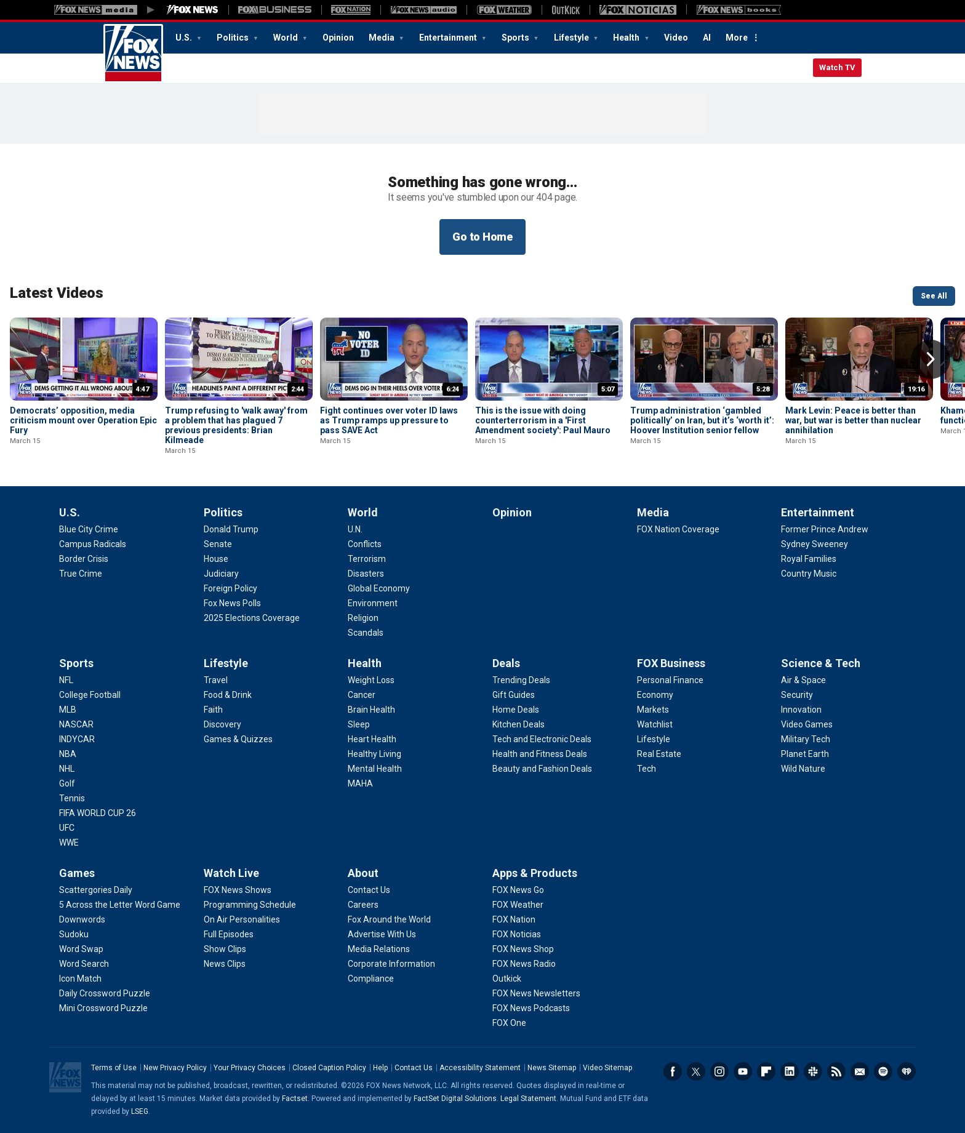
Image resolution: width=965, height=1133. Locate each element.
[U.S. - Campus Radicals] (92, 544)
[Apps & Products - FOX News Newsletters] (536, 993)
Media (382, 37)
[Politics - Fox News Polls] (232, 603)
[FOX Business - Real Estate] (659, 754)
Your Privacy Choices (250, 1067)
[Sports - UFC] (66, 828)
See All (934, 296)
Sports (516, 37)
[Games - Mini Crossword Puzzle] (103, 1008)
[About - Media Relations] (379, 949)
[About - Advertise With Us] (382, 934)
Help (380, 1067)
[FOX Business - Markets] (653, 710)
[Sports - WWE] (69, 842)
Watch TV (837, 67)
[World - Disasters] (366, 574)
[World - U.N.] (355, 529)
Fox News (133, 53)
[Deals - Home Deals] (515, 710)
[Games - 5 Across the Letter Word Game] (119, 905)
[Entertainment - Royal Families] (808, 559)
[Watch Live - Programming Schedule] (250, 905)
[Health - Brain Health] (371, 710)
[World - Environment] (373, 603)
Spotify (883, 1071)
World (286, 37)
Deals (506, 663)
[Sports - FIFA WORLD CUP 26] (97, 813)
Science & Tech (820, 663)
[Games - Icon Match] (80, 978)
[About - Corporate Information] (391, 964)
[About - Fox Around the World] (389, 919)
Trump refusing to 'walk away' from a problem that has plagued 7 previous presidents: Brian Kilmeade (236, 425)
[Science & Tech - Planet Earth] (805, 754)
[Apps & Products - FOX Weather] (517, 905)
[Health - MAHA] (360, 783)
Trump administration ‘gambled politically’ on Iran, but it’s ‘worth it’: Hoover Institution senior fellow (702, 420)
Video (676, 37)
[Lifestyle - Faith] (213, 710)
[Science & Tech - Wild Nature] (803, 769)
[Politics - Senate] (218, 544)
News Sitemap (551, 1067)
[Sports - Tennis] (72, 798)
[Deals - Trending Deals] (521, 680)
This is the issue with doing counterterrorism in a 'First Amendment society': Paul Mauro (543, 420)
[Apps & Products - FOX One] (509, 1023)
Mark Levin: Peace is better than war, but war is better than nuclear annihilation (853, 420)
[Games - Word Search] (84, 964)
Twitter (696, 1071)
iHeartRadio (906, 1071)
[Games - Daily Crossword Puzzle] (104, 993)
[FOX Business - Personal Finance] (670, 680)
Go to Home (482, 236)
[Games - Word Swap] (81, 949)
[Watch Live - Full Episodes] (229, 934)
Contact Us (413, 1067)
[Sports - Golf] (67, 783)
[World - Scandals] (365, 633)
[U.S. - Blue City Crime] (88, 529)
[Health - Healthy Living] (374, 754)
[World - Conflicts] (365, 544)
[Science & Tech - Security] (797, 695)
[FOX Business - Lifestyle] (653, 739)
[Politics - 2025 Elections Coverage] (252, 618)
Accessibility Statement (480, 1067)
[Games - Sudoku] (74, 934)
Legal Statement (528, 1098)
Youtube (743, 1071)
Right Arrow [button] (930, 359)
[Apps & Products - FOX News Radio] (524, 964)
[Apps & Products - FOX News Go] (518, 890)
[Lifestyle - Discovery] (222, 724)
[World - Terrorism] (367, 559)
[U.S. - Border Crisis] (83, 559)
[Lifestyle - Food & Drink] (228, 695)
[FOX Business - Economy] (655, 695)
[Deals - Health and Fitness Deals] (539, 754)
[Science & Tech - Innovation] (801, 710)
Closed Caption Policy (329, 1067)
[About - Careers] (363, 905)
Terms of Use (114, 1067)
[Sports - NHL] (66, 769)
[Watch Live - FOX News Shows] (237, 890)
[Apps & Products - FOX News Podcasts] (531, 1008)
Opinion (338, 37)
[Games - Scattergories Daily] (95, 890)
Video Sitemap (607, 1067)
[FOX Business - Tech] (646, 769)
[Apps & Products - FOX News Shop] (523, 949)
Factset (295, 1098)
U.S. (184, 37)
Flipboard (766, 1071)
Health (627, 37)
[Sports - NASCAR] (76, 724)
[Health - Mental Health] (375, 769)
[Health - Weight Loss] (371, 680)
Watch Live (231, 873)
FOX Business (671, 663)
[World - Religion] (363, 618)
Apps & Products (534, 873)
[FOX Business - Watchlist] (655, 724)
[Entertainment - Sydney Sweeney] (814, 544)
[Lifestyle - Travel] (216, 680)
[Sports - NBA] (67, 754)
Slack (813, 1071)
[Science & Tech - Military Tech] (805, 739)
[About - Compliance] (371, 978)
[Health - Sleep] (359, 724)
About (363, 873)
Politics (233, 37)
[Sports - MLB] (67, 710)
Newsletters (860, 1071)
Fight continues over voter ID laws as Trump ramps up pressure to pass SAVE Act (389, 420)
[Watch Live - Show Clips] (225, 949)
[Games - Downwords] (82, 919)
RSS (836, 1071)
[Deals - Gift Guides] (513, 695)
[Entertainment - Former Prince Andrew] (824, 529)
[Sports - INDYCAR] (77, 739)
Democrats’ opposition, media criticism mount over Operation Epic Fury (83, 420)
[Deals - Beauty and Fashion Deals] (542, 769)
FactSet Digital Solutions (455, 1098)
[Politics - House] (216, 559)
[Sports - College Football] (90, 695)
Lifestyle (572, 37)
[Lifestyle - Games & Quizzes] (238, 739)
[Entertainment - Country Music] (808, 574)
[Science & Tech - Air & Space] (803, 680)
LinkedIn (789, 1071)
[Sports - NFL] (66, 680)
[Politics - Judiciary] (221, 574)
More (737, 37)
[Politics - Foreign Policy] (230, 588)
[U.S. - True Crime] (80, 574)
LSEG (139, 1111)
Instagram (719, 1071)
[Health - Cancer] (361, 695)
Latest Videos (56, 293)
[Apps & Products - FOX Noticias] (516, 934)
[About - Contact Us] (369, 890)
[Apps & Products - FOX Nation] (513, 919)
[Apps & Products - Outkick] (506, 978)
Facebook (672, 1071)
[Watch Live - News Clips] (225, 964)
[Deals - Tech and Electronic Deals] (541, 739)
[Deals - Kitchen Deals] (518, 724)
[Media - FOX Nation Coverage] (678, 529)
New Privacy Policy (175, 1067)
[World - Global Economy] (379, 588)
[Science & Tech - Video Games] (807, 724)
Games (77, 873)
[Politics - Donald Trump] (231, 529)
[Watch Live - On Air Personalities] (242, 919)
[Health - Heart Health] (372, 739)
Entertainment (449, 37)
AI (707, 37)
